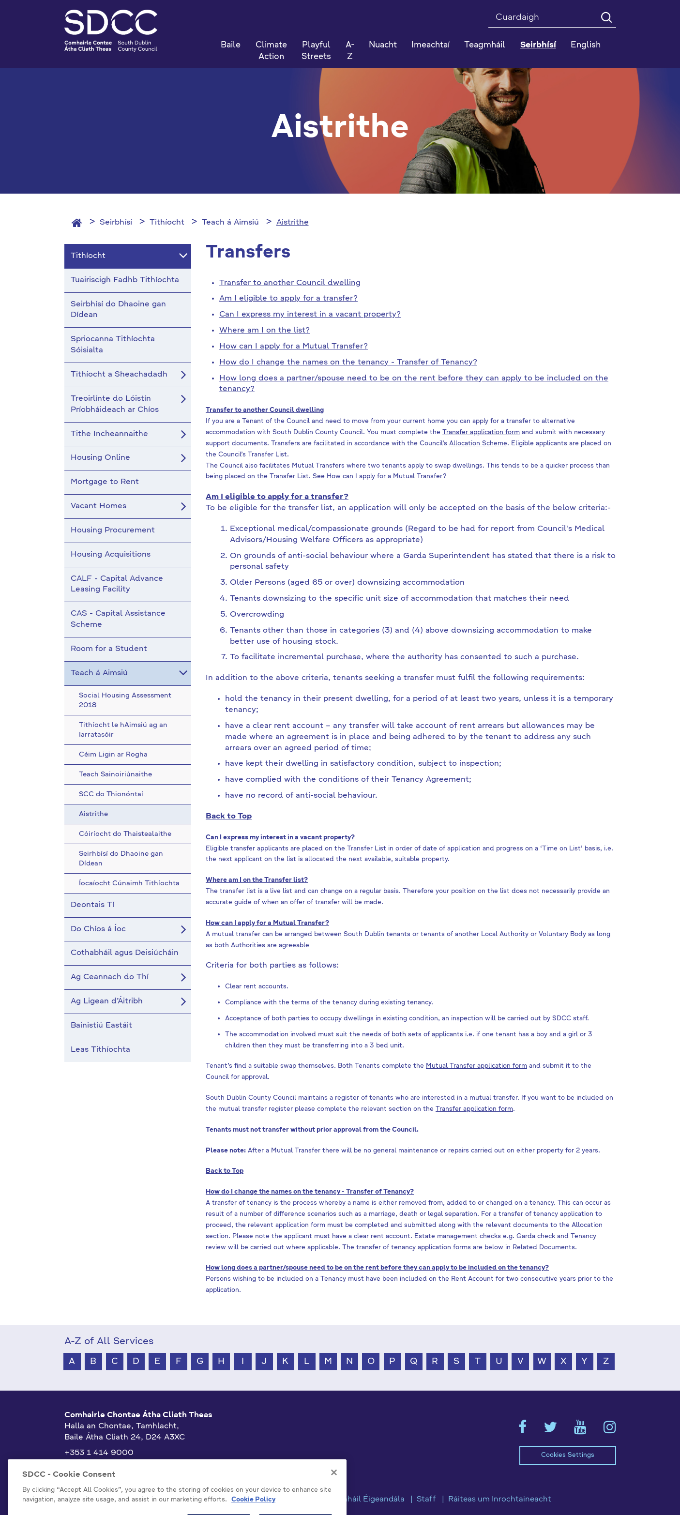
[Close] (334, 1498)
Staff (426, 1499)
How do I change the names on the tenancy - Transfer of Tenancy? (348, 362)
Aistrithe (292, 223)
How (229, 346)
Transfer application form (481, 432)
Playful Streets (316, 51)
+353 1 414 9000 (99, 1453)
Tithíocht (167, 223)
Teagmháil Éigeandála (363, 1499)
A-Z (350, 51)
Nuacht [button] (383, 45)
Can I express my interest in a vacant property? (310, 314)
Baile (231, 45)
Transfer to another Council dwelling (290, 283)
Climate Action (271, 51)
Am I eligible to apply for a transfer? (288, 299)
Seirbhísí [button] (538, 45)
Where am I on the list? (264, 330)
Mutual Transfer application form (476, 1066)
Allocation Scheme (478, 443)
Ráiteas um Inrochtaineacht (499, 1499)
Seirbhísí (116, 223)
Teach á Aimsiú (230, 223)
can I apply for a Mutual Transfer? (303, 346)
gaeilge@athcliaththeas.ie (114, 1469)
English (586, 45)
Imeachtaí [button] (430, 45)
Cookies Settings (567, 1455)
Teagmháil (484, 45)
